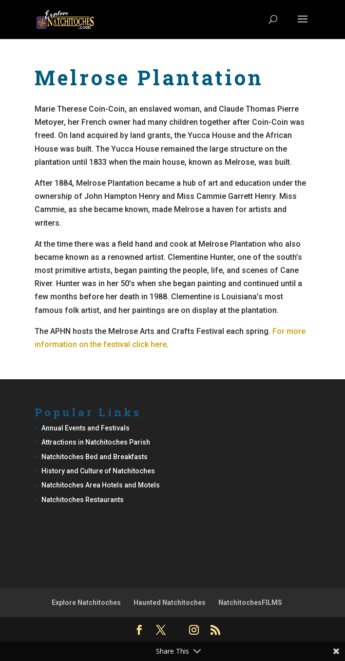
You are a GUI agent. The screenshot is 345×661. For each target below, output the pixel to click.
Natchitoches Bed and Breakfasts (94, 457)
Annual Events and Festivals (85, 428)
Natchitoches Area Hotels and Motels (100, 485)
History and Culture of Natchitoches (98, 471)
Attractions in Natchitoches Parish (95, 442)
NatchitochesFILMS (250, 602)
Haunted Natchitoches (170, 602)
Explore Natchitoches (86, 602)
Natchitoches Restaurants (82, 500)
